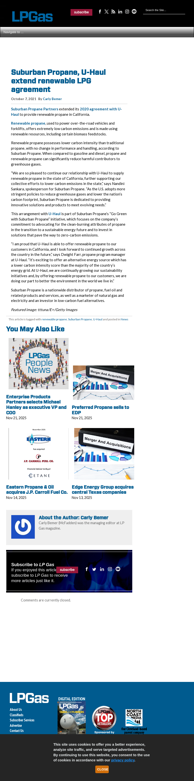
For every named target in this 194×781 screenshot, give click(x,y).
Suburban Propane (80, 319)
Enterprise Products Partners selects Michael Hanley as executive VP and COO (36, 404)
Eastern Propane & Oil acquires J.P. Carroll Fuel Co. (37, 489)
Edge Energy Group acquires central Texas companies (102, 489)
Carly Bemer (52, 99)
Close (103, 769)
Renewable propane (28, 123)
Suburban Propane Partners (34, 109)
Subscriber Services (22, 720)
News (124, 319)
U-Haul (54, 213)
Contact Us (17, 730)
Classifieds (16, 715)
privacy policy (122, 760)
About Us (16, 709)
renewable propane (54, 319)
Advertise (16, 725)
